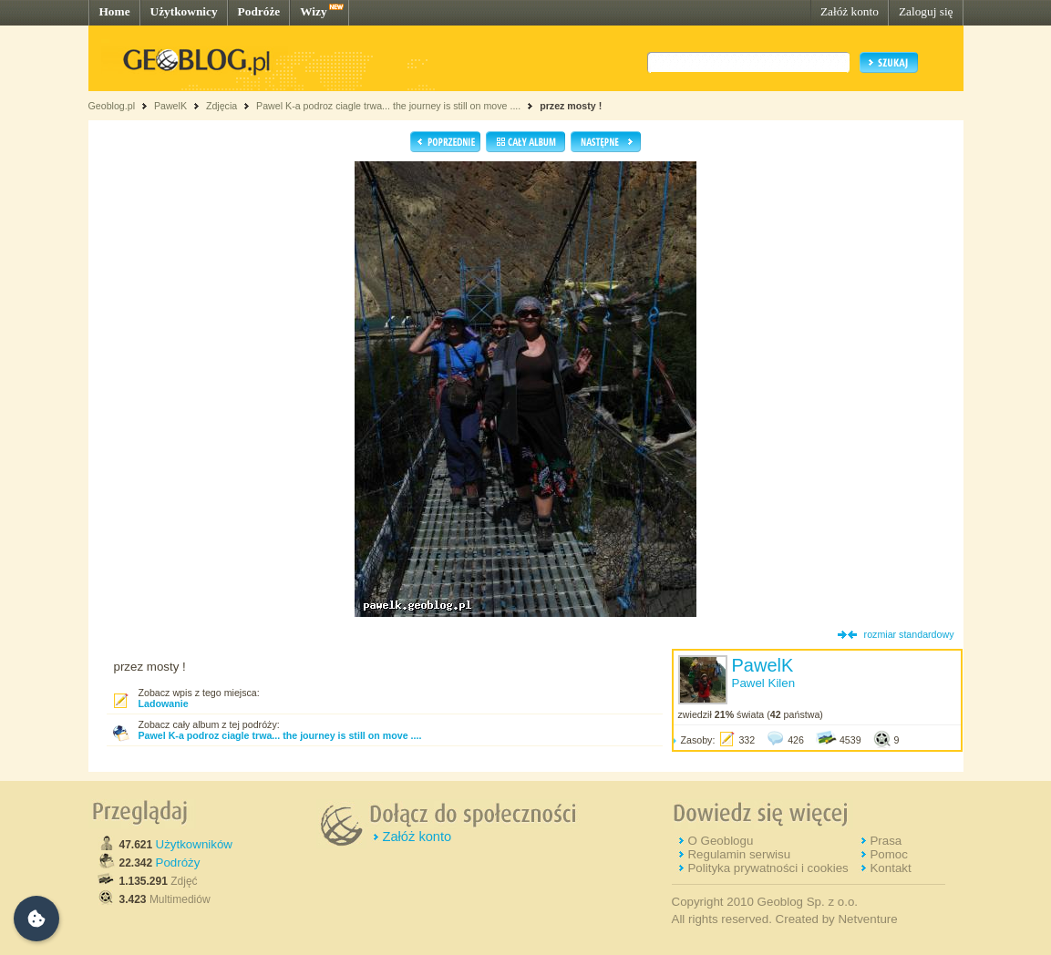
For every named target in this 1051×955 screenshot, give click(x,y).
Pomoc (888, 854)
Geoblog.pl (112, 105)
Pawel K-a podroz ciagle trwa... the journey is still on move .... (388, 105)
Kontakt (890, 868)
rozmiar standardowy (909, 634)
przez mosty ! (571, 105)
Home (114, 11)
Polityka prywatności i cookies (767, 868)
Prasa (886, 840)
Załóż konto (849, 11)
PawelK (170, 105)
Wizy (313, 11)
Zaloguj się (926, 11)
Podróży (178, 862)
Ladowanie (164, 703)
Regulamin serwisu (738, 854)
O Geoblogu (720, 840)
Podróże (259, 11)
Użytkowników (194, 844)
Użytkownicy (184, 11)
